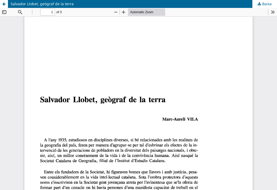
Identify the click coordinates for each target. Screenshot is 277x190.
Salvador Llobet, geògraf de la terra (42, 3)
